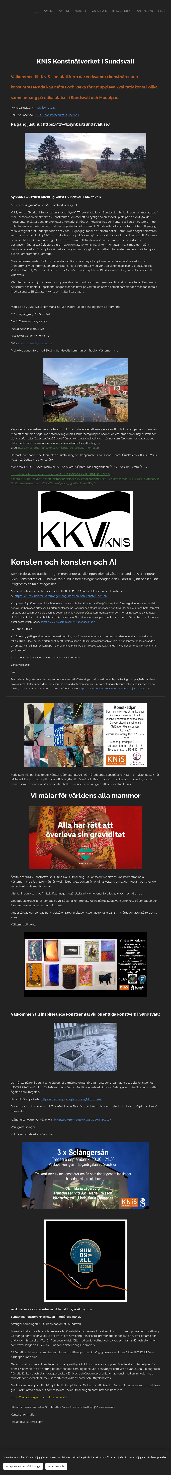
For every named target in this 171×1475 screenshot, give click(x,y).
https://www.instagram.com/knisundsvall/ (39, 1397)
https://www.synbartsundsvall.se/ (77, 124)
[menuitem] (29, 11)
